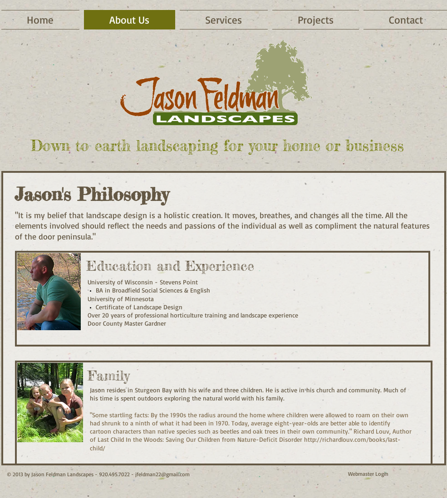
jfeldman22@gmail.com (162, 474)
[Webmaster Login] (368, 473)
